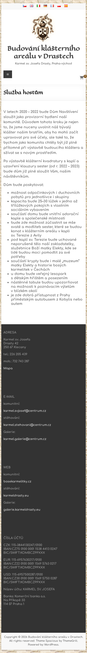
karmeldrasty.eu (16, 495)
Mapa (7, 368)
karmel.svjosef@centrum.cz (24, 410)
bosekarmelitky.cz (17, 481)
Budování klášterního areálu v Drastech (43, 52)
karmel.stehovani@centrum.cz (27, 425)
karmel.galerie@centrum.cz (24, 439)
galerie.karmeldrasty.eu (21, 509)
